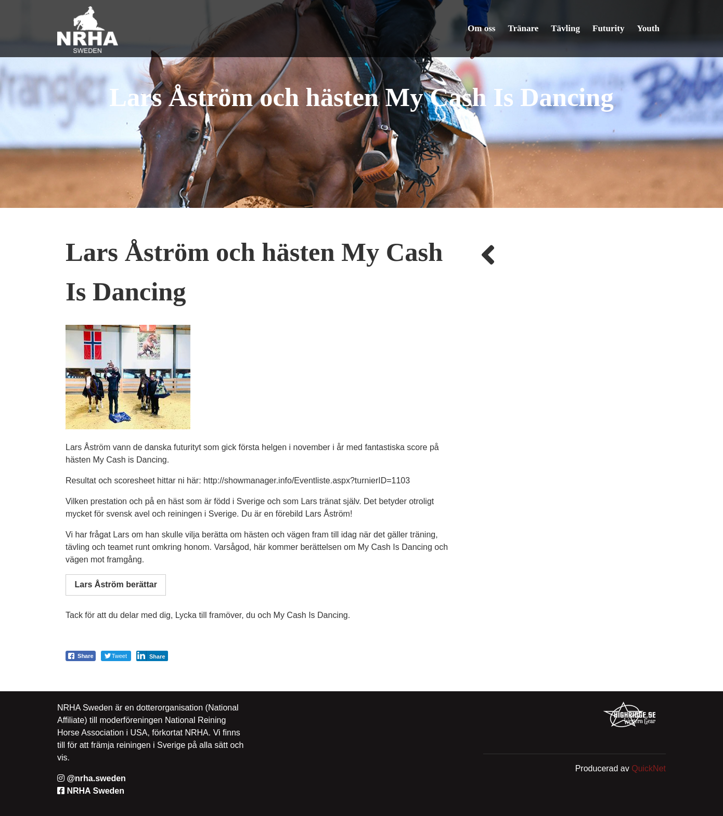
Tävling (565, 28)
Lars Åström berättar (116, 584)
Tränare (523, 28)
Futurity (608, 28)
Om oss (481, 28)
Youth (648, 28)
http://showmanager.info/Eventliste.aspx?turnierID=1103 (306, 480)
